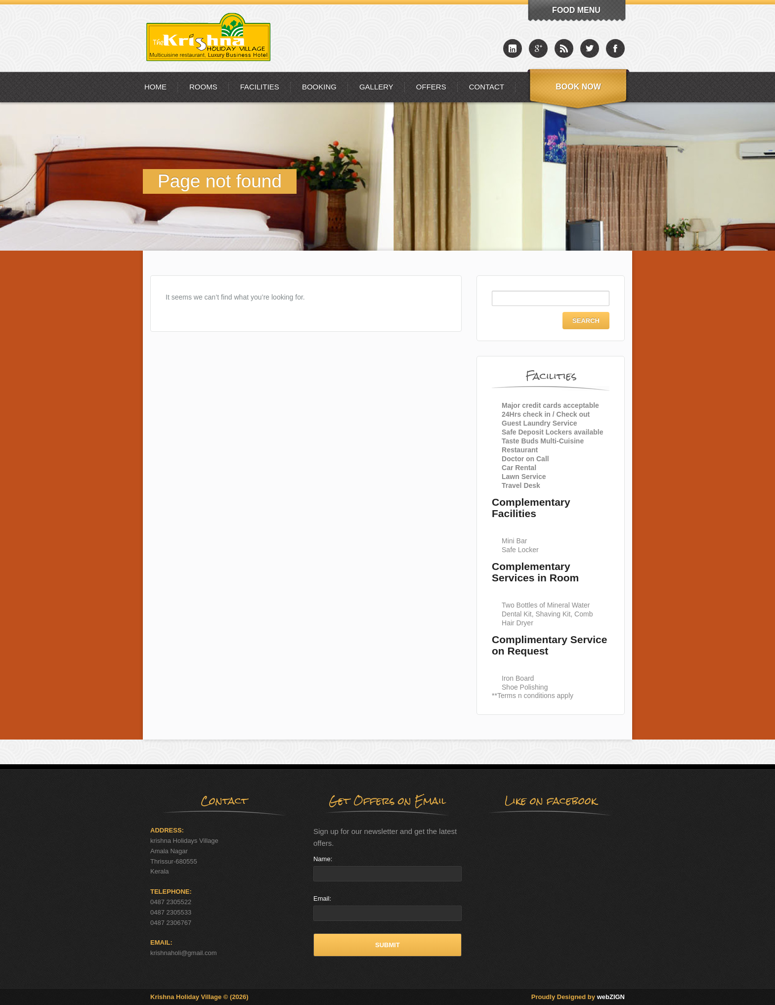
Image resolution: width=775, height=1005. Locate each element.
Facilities (259, 87)
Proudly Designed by (578, 997)
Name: (322, 859)
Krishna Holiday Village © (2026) (199, 997)
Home (155, 87)
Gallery (376, 87)
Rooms (203, 87)
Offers (431, 87)
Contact (486, 87)
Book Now (578, 87)
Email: (322, 898)
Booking (319, 87)
